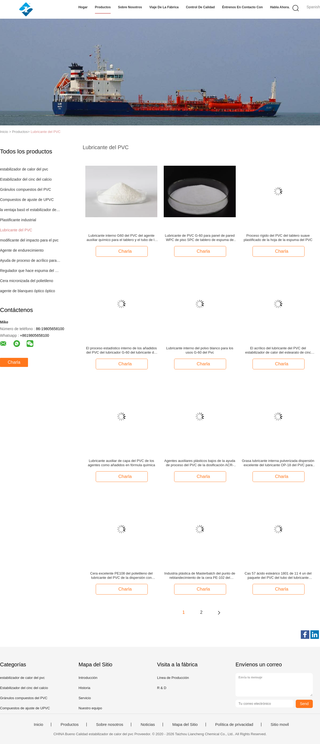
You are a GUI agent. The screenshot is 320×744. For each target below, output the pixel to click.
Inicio (38, 724)
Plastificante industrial (18, 220)
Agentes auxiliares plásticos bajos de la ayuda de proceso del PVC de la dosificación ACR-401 (199, 463)
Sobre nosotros (130, 7)
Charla (14, 362)
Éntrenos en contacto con (242, 7)
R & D (161, 688)
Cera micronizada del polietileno (26, 281)
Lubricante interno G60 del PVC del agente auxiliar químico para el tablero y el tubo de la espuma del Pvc (122, 238)
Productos (103, 7)
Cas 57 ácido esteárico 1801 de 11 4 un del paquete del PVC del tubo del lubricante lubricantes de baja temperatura (278, 575)
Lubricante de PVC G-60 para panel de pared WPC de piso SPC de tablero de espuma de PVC (200, 238)
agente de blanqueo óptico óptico (27, 291)
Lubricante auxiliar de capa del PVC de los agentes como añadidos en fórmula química (121, 463)
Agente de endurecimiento (21, 250)
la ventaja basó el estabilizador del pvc (30, 210)
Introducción (87, 678)
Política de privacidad (234, 724)
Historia (84, 688)
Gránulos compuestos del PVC (25, 189)
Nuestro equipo (90, 708)
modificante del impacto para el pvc (29, 240)
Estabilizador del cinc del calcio (26, 179)
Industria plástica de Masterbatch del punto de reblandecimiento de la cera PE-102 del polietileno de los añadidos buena (199, 575)
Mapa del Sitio (185, 724)
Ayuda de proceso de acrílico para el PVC (30, 260)
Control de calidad (200, 7)
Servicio (84, 698)
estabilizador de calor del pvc (24, 169)
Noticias (148, 724)
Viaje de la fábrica (164, 7)
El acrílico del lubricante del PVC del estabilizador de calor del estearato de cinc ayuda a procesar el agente (278, 350)
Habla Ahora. (280, 7)
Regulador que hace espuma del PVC (30, 270)
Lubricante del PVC (46, 132)
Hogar (83, 7)
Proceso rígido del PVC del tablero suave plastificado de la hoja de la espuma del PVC (278, 238)
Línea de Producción (173, 678)
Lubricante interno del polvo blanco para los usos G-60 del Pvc (199, 350)
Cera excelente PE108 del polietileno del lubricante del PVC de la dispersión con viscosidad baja (121, 575)
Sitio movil (280, 724)
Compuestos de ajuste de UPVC (27, 199)
